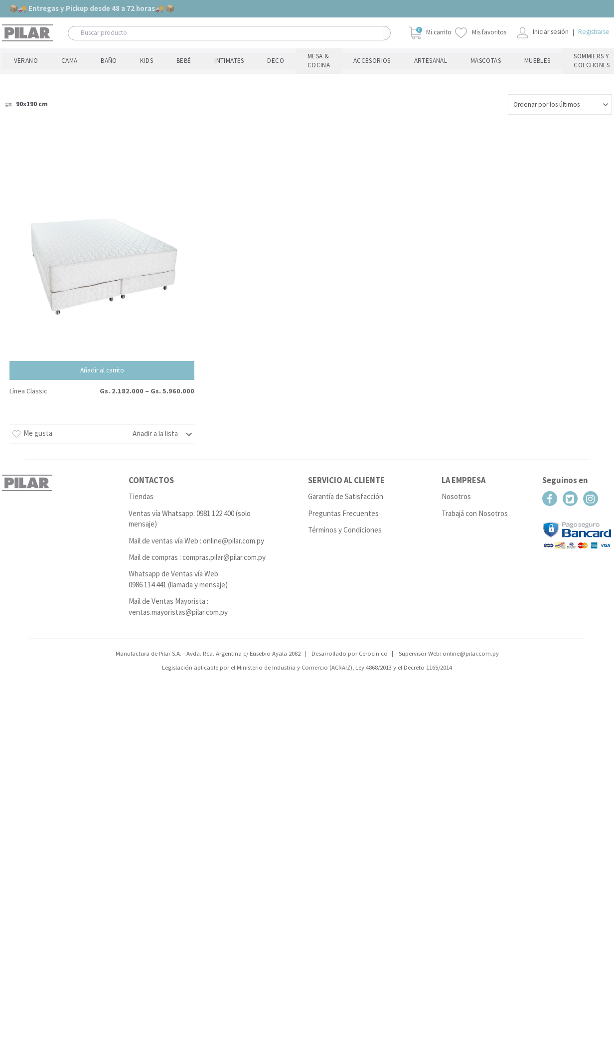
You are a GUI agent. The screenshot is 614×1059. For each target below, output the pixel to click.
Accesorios (257, 58)
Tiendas (141, 492)
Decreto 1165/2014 (428, 663)
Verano (12, 58)
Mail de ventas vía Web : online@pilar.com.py (196, 535)
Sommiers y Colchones (429, 58)
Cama (40, 58)
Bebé (111, 58)
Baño (64, 58)
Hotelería (486, 58)
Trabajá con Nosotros (475, 508)
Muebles (374, 58)
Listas (601, 58)
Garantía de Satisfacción (345, 492)
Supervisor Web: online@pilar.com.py (449, 648)
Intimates (141, 58)
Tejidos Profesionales (545, 58)
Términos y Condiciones (345, 525)
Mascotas (338, 58)
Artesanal (298, 58)
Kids (88, 58)
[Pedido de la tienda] (560, 99)
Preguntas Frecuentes (343, 508)
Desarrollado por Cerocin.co (349, 648)
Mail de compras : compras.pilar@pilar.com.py (197, 552)
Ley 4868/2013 (373, 663)
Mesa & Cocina (210, 58)
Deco (172, 58)
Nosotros (456, 492)
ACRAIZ (340, 663)
